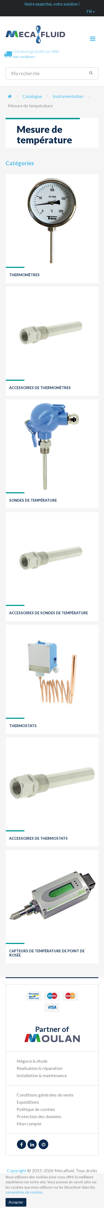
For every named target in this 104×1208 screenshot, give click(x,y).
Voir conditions (24, 57)
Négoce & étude (32, 1061)
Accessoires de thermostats (38, 838)
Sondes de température (33, 500)
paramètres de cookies (24, 1192)
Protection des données (39, 1116)
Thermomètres (24, 275)
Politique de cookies (36, 1109)
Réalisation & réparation (39, 1068)
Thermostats (23, 726)
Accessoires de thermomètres (40, 388)
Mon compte (29, 1123)
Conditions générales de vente (45, 1094)
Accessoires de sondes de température (48, 613)
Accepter (16, 1202)
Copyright (16, 1170)
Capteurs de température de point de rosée (47, 953)
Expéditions (28, 1102)
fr (91, 11)
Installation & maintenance (42, 1075)
